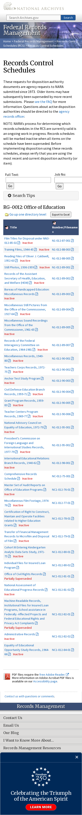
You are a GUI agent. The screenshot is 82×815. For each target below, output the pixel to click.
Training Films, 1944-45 (18, 249)
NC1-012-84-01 (61, 650)
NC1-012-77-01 (61, 503)
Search (68, 18)
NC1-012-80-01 (61, 552)
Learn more (41, 807)
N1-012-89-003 (61, 294)
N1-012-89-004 (61, 309)
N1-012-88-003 (61, 249)
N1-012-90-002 (61, 369)
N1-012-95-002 (61, 445)
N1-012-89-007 (61, 345)
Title (13, 227)
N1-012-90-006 (61, 414)
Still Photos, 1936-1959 (19, 267)
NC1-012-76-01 (61, 490)
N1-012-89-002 (61, 278)
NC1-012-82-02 (61, 636)
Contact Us (12, 718)
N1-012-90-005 (61, 403)
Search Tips (21, 195)
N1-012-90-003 (61, 381)
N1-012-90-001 (61, 358)
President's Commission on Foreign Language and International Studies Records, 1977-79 (24, 445)
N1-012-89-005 (61, 327)
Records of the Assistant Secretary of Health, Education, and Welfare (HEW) (24, 278)
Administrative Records (19, 634)
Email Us (11, 726)
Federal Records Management (34, 41)
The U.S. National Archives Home (33, 7)
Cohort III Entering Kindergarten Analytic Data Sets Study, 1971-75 (24, 551)
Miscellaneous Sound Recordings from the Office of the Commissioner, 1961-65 (26, 324)
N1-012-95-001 (61, 427)
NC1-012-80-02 (61, 565)
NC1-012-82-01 (61, 614)
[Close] (77, 757)
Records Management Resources (32, 748)
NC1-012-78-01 (61, 518)
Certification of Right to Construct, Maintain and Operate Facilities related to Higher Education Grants (26, 518)
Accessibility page (45, 681)
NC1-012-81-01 (61, 576)
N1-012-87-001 (61, 241)
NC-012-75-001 (61, 476)
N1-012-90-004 (61, 392)
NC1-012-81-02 (61, 590)
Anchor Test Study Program (22, 378)
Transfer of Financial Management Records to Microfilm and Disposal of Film (26, 536)
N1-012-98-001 (61, 463)
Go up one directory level (27, 214)
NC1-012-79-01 (61, 536)
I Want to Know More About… (28, 740)
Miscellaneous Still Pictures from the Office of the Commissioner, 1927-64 (25, 309)
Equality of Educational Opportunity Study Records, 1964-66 (26, 649)
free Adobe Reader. (54, 674)
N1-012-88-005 (61, 258)
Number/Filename (65, 227)
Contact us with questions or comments (29, 696)
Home (7, 41)
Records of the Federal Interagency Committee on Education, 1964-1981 (21, 345)
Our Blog (11, 733)
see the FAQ (43, 101)
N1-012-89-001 (61, 267)
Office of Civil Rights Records (23, 574)
